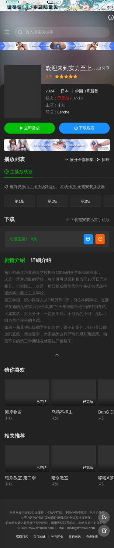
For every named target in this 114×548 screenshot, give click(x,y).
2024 (50, 91)
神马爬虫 (57, 536)
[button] (17, 260)
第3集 (86, 201)
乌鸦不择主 (62, 412)
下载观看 (84, 128)
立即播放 (29, 128)
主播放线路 (18, 171)
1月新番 (91, 91)
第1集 (20, 201)
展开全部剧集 (79, 159)
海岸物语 (13, 412)
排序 (103, 159)
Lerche (63, 112)
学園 (79, 91)
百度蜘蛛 (39, 536)
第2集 (53, 201)
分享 (103, 68)
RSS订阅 (22, 536)
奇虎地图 (92, 536)
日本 (65, 91)
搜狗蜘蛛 (75, 536)
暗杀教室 (59, 477)
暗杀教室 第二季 (20, 477)
